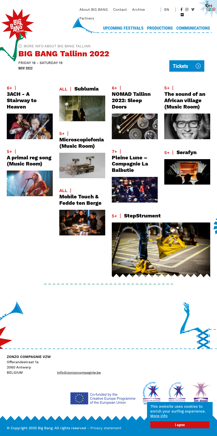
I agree (180, 424)
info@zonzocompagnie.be (79, 372)
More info (159, 416)
